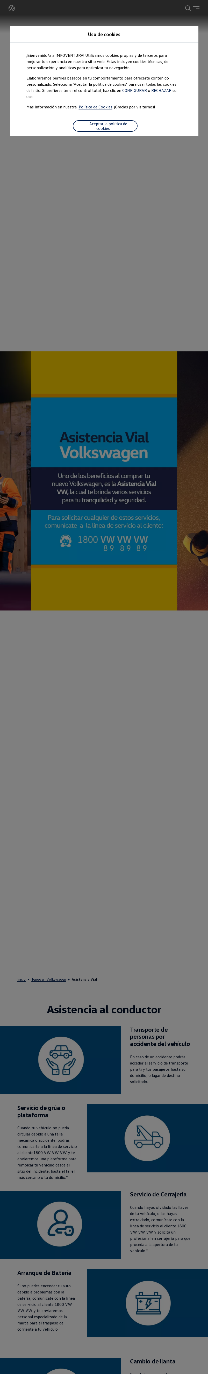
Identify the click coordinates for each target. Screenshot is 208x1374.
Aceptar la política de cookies (105, 126)
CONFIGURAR (134, 90)
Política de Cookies (95, 106)
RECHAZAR (161, 90)
